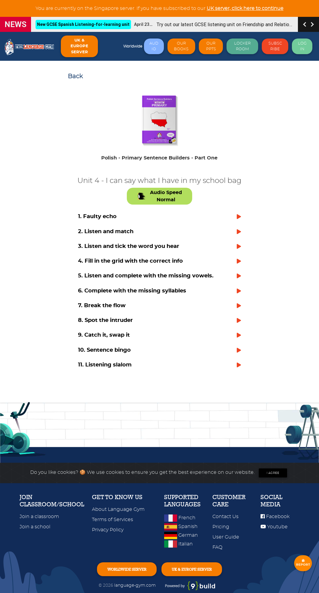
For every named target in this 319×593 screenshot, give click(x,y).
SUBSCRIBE (275, 46)
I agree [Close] (273, 472)
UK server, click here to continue (245, 8)
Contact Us (225, 516)
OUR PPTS (211, 46)
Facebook (275, 516)
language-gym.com (135, 585)
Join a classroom (39, 516)
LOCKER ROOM (242, 46)
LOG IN (302, 46)
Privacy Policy (108, 529)
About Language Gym (118, 509)
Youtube (274, 526)
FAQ (217, 547)
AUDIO (153, 46)
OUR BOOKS (181, 46)
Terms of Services (112, 519)
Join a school (35, 526)
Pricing (220, 526)
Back (75, 76)
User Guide (225, 537)
